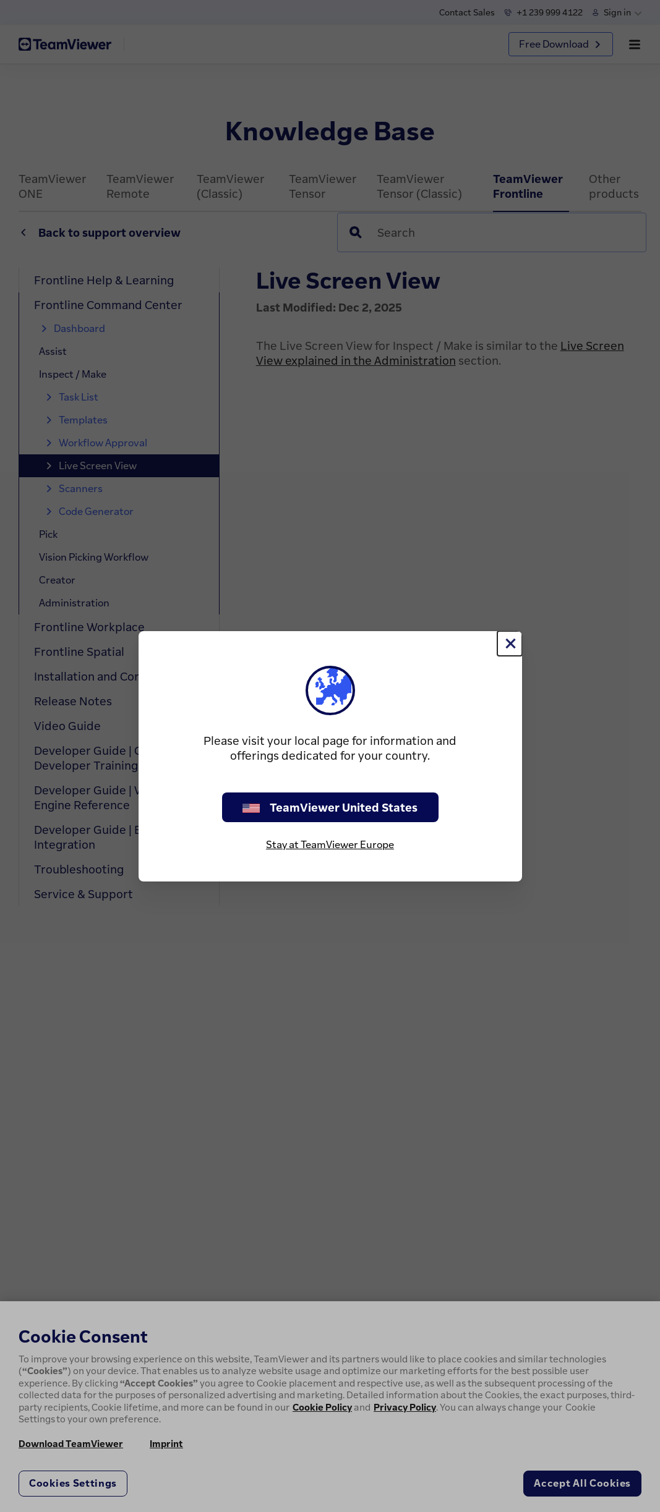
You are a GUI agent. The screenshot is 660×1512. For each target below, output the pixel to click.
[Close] (509, 643)
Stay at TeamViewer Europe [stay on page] (330, 844)
